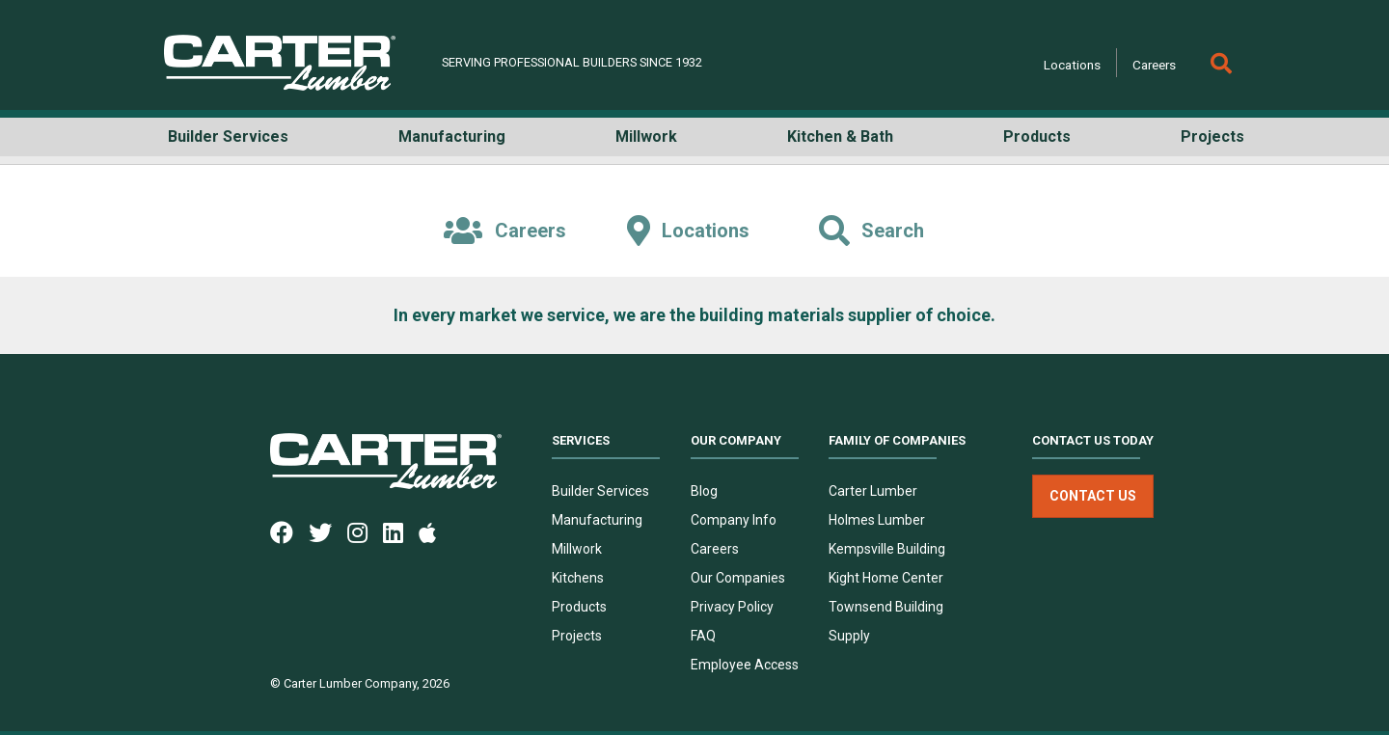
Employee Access (745, 664)
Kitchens (578, 577)
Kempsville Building (887, 549)
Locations (1072, 64)
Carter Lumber (873, 491)
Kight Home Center (886, 577)
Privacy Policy (732, 606)
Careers (1154, 64)
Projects (577, 635)
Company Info (733, 520)
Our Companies (738, 577)
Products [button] (1037, 136)
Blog (704, 491)
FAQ (703, 635)
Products (579, 606)
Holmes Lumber (877, 520)
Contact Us (1092, 496)
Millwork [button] (646, 136)
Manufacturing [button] (451, 136)
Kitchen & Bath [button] (840, 136)
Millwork (577, 549)
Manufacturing (597, 520)
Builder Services (600, 491)
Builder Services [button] (228, 136)
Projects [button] (1212, 136)
